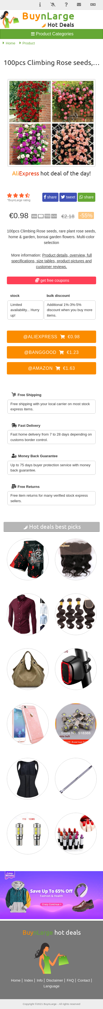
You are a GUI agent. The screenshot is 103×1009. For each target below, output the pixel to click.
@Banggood (51, 352)
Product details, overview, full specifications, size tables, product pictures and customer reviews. (51, 261)
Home (16, 980)
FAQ (70, 980)
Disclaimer (54, 980)
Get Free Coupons (54, 280)
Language (52, 986)
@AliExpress (51, 336)
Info (40, 980)
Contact (84, 980)
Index (28, 980)
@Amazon (51, 368)
